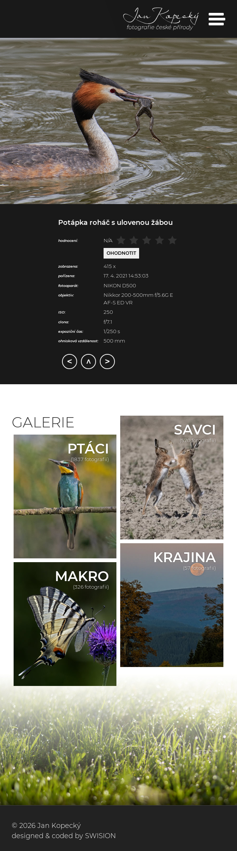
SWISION (100, 836)
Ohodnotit (121, 253)
